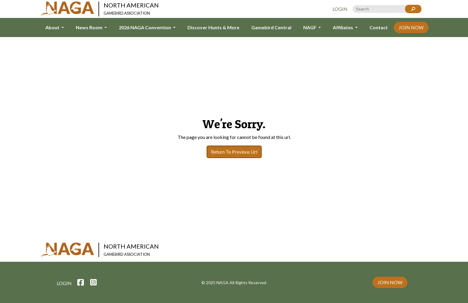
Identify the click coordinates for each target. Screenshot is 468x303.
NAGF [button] (310, 27)
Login (339, 9)
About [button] (52, 27)
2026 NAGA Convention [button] (145, 27)
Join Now (411, 27)
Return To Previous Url (234, 151)
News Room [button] (89, 27)
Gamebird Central (271, 27)
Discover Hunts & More (213, 27)
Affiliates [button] (343, 27)
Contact (379, 27)
